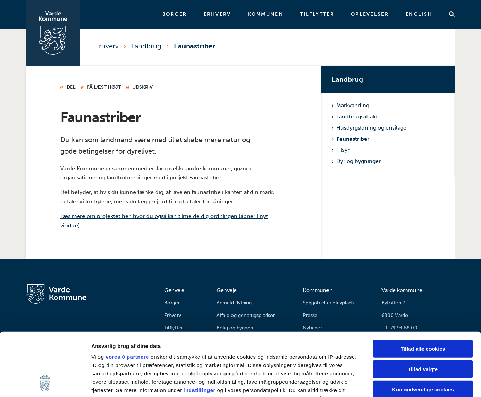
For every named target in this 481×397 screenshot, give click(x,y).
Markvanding (350, 105)
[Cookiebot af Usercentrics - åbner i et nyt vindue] (45, 383)
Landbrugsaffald (355, 116)
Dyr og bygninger (356, 161)
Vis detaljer (362, 383)
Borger (174, 14)
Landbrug (146, 46)
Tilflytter (317, 14)
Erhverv (217, 14)
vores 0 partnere (127, 298)
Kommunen (265, 14)
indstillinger (199, 331)
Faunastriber (194, 46)
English (418, 14)
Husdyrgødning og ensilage (369, 127)
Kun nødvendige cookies (423, 330)
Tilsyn (341, 150)
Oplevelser (370, 14)
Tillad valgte (423, 310)
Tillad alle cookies (423, 290)
